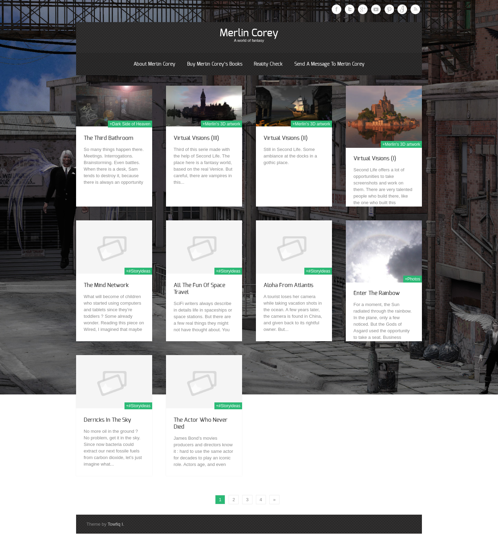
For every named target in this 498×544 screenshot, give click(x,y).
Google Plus (363, 9)
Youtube (376, 9)
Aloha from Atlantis (288, 285)
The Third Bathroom (108, 138)
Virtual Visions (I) (374, 158)
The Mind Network (106, 285)
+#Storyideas (138, 271)
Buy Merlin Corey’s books (214, 64)
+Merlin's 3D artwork (221, 124)
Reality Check (268, 64)
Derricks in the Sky (107, 420)
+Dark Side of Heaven (130, 124)
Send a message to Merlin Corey (329, 64)
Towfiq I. (116, 524)
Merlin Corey (249, 33)
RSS (415, 9)
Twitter (349, 9)
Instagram (402, 9)
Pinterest (389, 9)
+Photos (412, 279)
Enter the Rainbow (376, 293)
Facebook (336, 9)
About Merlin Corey (154, 64)
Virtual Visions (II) (286, 138)
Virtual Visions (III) (196, 138)
